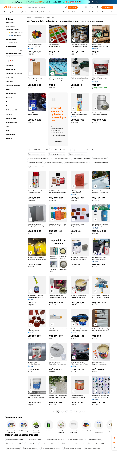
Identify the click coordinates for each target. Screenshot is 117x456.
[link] (114, 437)
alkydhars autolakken (35, 162)
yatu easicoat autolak (30, 448)
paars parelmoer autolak (96, 444)
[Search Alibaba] (45, 7)
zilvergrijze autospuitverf (60, 158)
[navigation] (15, 215)
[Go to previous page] (53, 411)
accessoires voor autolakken (81, 158)
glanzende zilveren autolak (14, 439)
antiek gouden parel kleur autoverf (38, 158)
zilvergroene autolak (13, 448)
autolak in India (31, 444)
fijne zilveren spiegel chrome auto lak (73, 444)
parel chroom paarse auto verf (77, 154)
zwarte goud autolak (100, 158)
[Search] (73, 7)
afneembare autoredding (14, 444)
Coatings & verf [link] (49, 17)
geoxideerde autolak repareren (49, 444)
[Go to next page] (84, 411)
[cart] (91, 7)
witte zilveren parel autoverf (53, 439)
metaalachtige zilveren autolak (50, 448)
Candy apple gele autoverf (56, 154)
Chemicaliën (38, 17)
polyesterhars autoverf (34, 439)
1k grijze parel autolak (94, 439)
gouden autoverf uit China (53, 162)
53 (80, 411)
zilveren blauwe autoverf (92, 448)
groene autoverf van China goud (83, 150)
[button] (66, 7)
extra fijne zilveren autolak (36, 154)
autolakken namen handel (100, 162)
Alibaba (29, 17)
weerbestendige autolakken (72, 448)
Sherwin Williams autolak (36, 167)
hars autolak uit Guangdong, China (38, 150)
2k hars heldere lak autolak (61, 150)
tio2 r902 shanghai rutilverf (74, 439)
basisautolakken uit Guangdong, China (76, 162)
